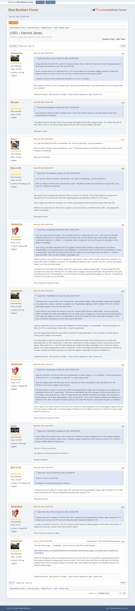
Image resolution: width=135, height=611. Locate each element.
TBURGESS (16, 224)
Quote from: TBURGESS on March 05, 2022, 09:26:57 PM (58, 296)
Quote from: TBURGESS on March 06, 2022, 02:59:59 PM (58, 431)
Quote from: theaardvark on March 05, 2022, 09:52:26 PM (58, 370)
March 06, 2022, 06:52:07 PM (43, 506)
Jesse (13, 426)
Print (123, 46)
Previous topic (108, 39)
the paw (15, 102)
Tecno (14, 139)
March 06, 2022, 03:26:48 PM (43, 426)
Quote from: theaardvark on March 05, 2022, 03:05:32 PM (58, 230)
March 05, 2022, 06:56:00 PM (43, 53)
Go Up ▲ (125, 608)
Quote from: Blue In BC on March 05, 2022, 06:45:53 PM (58, 58)
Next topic (120, 39)
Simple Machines (24, 608)
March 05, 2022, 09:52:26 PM (43, 291)
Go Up (11, 583)
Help (107, 608)
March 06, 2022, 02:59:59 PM (43, 364)
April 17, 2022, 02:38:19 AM (43, 541)
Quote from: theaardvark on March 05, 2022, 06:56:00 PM (58, 107)
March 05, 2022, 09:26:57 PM (43, 224)
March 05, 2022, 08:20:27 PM (43, 102)
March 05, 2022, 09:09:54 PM (43, 168)
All (33, 46)
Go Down (13, 46)
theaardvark (17, 53)
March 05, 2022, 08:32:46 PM (43, 139)
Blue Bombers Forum (23, 10)
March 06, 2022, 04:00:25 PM (43, 467)
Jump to (92, 593)
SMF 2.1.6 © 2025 (12, 608)
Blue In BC (16, 168)
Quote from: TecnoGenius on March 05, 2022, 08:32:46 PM (59, 173)
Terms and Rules (115, 608)
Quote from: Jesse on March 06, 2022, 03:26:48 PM (56, 473)
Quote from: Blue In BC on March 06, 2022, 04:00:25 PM (58, 512)
